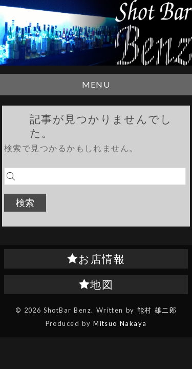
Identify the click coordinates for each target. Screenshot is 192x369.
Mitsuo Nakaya (119, 323)
